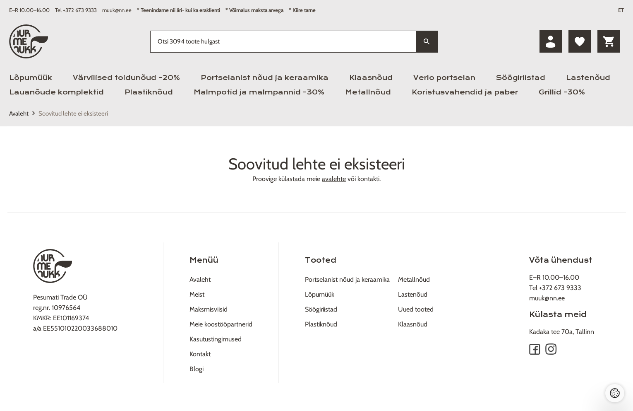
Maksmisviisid (208, 309)
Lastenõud (588, 78)
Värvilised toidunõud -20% (126, 78)
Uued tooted (416, 309)
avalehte (334, 179)
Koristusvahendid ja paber (465, 92)
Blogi (196, 369)
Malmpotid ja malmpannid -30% (259, 92)
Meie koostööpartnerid (220, 324)
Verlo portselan (444, 78)
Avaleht (19, 113)
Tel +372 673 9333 (76, 10)
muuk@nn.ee (117, 10)
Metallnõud (368, 92)
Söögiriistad (520, 78)
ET (621, 10)
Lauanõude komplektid (56, 92)
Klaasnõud (371, 78)
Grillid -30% (562, 92)
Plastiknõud (149, 92)
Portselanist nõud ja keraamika (264, 78)
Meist (196, 294)
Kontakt (200, 354)
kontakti (368, 179)
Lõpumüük (30, 78)
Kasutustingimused (215, 339)
